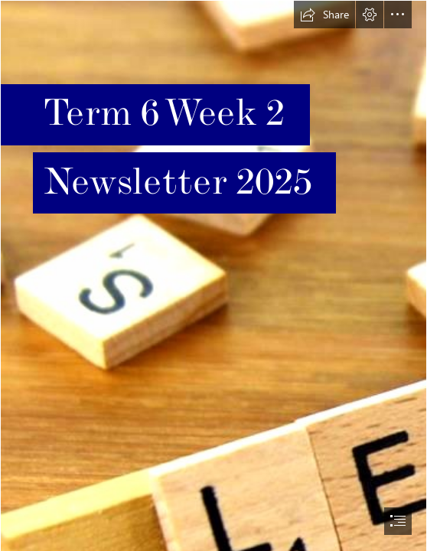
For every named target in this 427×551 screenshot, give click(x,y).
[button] (324, 14)
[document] (213, 275)
